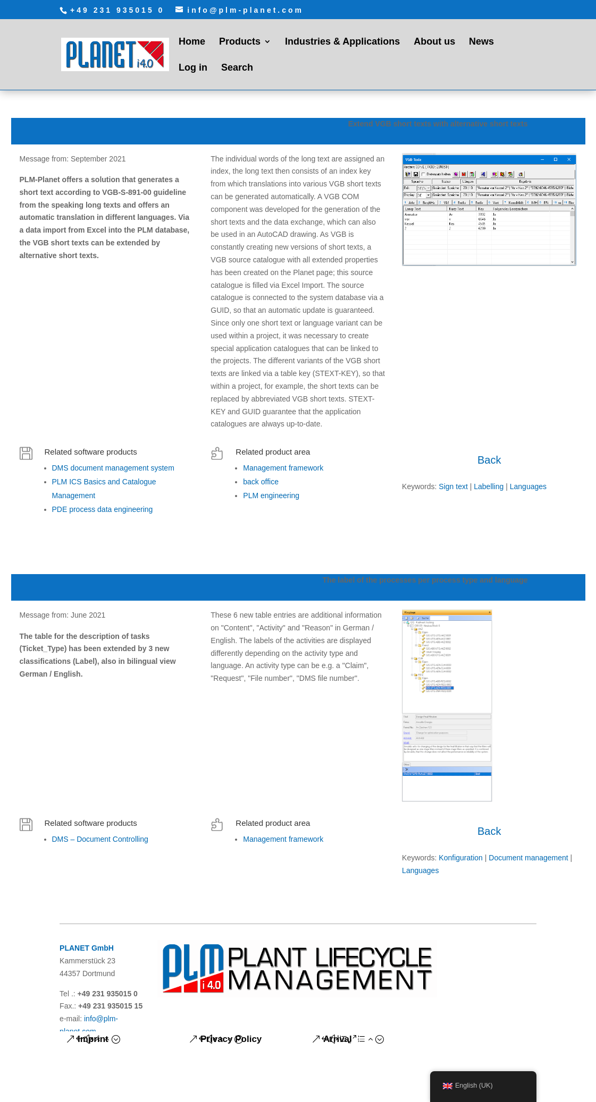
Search (237, 68)
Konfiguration (461, 857)
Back (489, 460)
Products (240, 42)
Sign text (453, 486)
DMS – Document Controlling (100, 839)
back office (261, 481)
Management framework (283, 468)
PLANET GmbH (87, 948)
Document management (528, 857)
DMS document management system (113, 468)
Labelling (488, 486)
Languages (528, 486)
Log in (193, 68)
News (481, 42)
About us (434, 42)
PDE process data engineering (102, 509)
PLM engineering (271, 495)
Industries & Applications (342, 42)
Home (192, 42)
